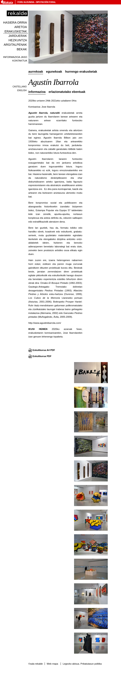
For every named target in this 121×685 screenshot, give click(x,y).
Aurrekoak (35, 71)
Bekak (22, 49)
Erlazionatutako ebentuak (67, 91)
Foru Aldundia (25, 2)
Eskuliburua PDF (42, 356)
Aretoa (20, 27)
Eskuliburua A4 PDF (44, 350)
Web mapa (52, 663)
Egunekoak (54, 71)
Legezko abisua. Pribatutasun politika (82, 663)
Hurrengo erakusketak (81, 71)
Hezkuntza (18, 40)
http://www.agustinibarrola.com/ (44, 323)
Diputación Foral (46, 2)
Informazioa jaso (15, 57)
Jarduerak (17, 35)
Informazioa (37, 91)
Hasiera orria (15, 22)
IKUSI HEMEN (38, 329)
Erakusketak (15, 31)
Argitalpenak (15, 44)
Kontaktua (19, 60)
